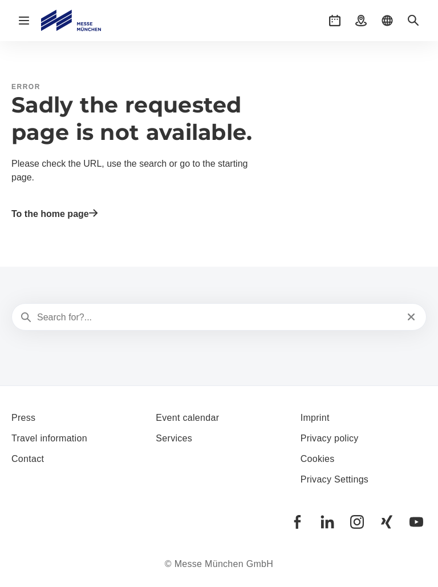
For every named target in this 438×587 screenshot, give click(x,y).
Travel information (49, 438)
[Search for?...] (218, 317)
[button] (335, 20)
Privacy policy (330, 438)
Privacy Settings (335, 479)
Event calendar (187, 418)
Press (23, 418)
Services (174, 438)
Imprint (315, 418)
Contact (27, 459)
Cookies (318, 459)
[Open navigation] (24, 20)
